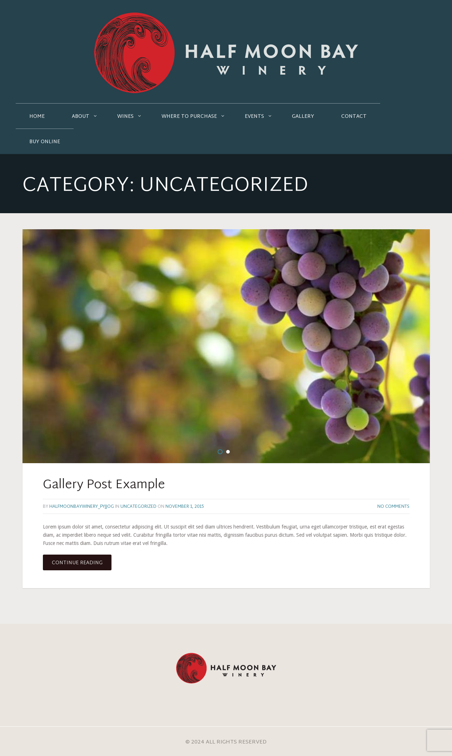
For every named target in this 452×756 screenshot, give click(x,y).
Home (37, 116)
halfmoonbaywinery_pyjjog (81, 507)
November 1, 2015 (184, 507)
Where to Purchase (189, 116)
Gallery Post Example (104, 485)
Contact (354, 116)
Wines (125, 116)
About (80, 116)
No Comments (393, 507)
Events (254, 116)
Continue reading (77, 563)
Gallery (303, 116)
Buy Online (44, 141)
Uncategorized (138, 507)
